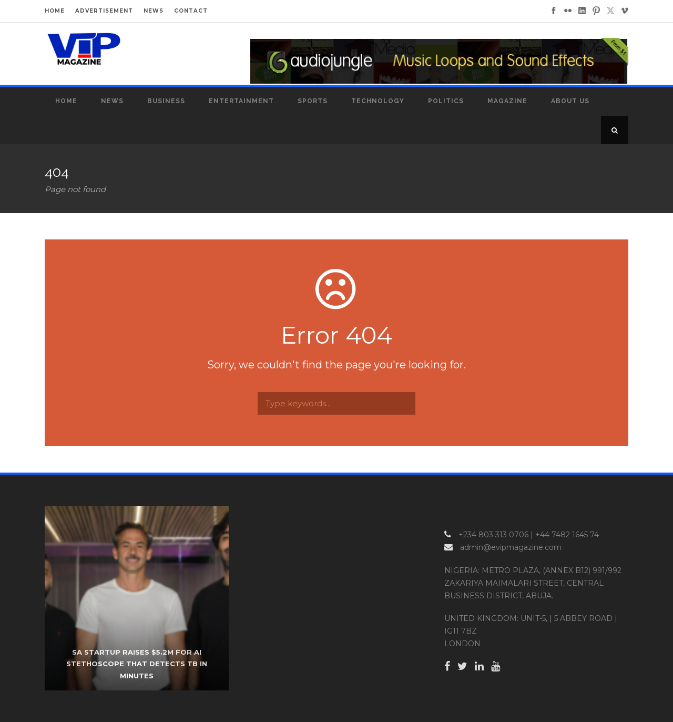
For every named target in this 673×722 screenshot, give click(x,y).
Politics (446, 101)
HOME (55, 10)
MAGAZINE (507, 101)
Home (66, 101)
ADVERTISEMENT (104, 10)
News (112, 101)
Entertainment (241, 101)
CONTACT (191, 10)
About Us (570, 101)
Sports (313, 101)
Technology (377, 101)
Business (166, 101)
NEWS (154, 10)
